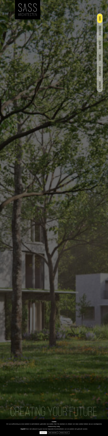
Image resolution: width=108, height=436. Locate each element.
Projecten (99, 30)
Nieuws (99, 57)
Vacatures (99, 71)
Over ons (99, 45)
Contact (99, 85)
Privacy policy (64, 432)
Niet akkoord (53, 432)
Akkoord (43, 432)
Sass (99, 18)
